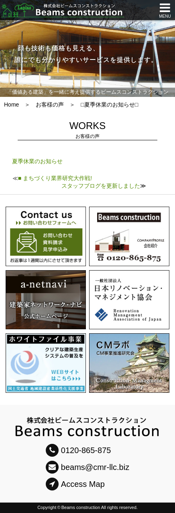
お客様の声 (50, 104)
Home (11, 104)
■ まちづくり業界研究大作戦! (55, 178)
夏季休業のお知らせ (37, 161)
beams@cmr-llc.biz (87, 467)
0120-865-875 (78, 450)
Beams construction (80, 507)
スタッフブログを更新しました (100, 186)
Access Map (75, 484)
